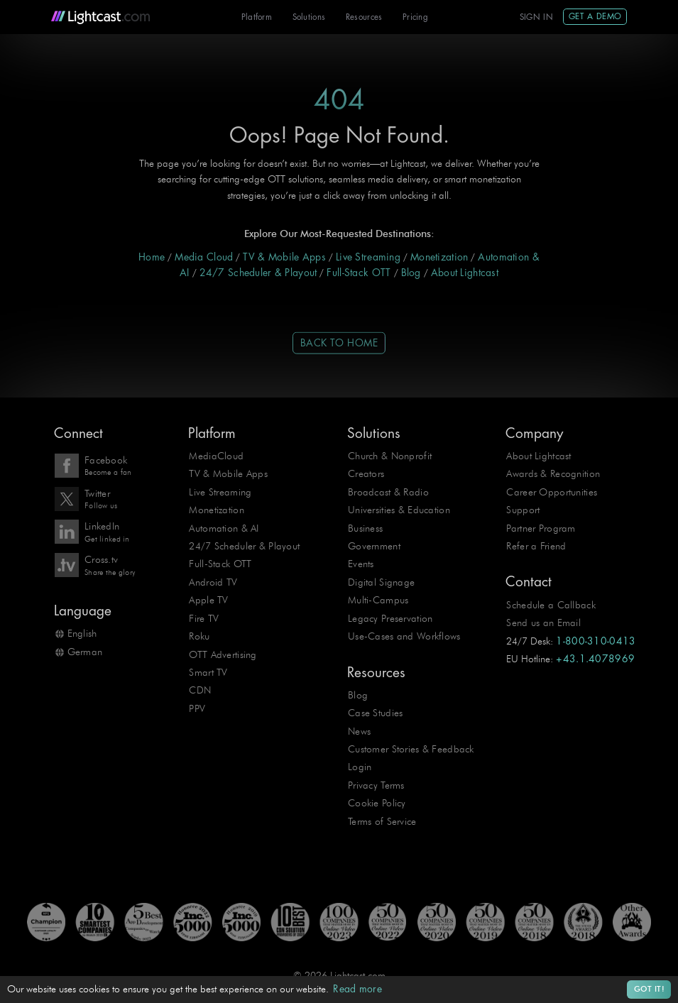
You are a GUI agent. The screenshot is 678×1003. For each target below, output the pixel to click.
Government (374, 546)
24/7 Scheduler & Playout (258, 273)
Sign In (536, 17)
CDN (200, 690)
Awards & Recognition (553, 474)
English (82, 633)
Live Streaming (368, 257)
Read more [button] (357, 989)
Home (151, 257)
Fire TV (204, 619)
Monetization (439, 257)
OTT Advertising (222, 655)
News (359, 731)
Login (359, 767)
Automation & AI (223, 528)
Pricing (415, 17)
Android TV (213, 582)
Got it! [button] (649, 989)
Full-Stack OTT (358, 273)
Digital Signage (381, 582)
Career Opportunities (551, 492)
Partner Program (540, 528)
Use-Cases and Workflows (404, 636)
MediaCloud (216, 456)
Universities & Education (399, 510)
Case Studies (375, 713)
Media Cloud (204, 257)
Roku (199, 636)
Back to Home (339, 343)
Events (361, 564)
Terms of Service (382, 822)
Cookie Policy (377, 803)
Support (523, 510)
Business (365, 528)
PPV (197, 709)
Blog (411, 273)
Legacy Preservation (390, 619)
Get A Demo (595, 17)
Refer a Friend (536, 546)
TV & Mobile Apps (284, 257)
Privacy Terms (376, 785)
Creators (366, 474)
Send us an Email (543, 623)
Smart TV (208, 673)
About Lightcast (464, 273)
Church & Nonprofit (390, 456)
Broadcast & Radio (388, 492)
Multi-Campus (378, 600)
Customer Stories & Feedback (411, 749)
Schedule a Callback (550, 605)
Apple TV (208, 600)
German (85, 652)
